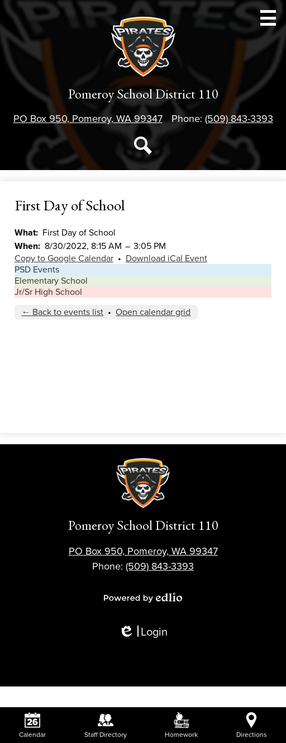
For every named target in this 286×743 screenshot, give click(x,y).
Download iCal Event (166, 258)
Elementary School (51, 280)
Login (143, 632)
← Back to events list (62, 312)
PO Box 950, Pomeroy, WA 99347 (88, 118)
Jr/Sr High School (48, 292)
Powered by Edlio (143, 597)
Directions (251, 725)
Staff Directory (105, 725)
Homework (181, 725)
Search (143, 148)
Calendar (32, 725)
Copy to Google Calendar (64, 258)
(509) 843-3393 (239, 118)
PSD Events (37, 269)
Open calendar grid (153, 312)
